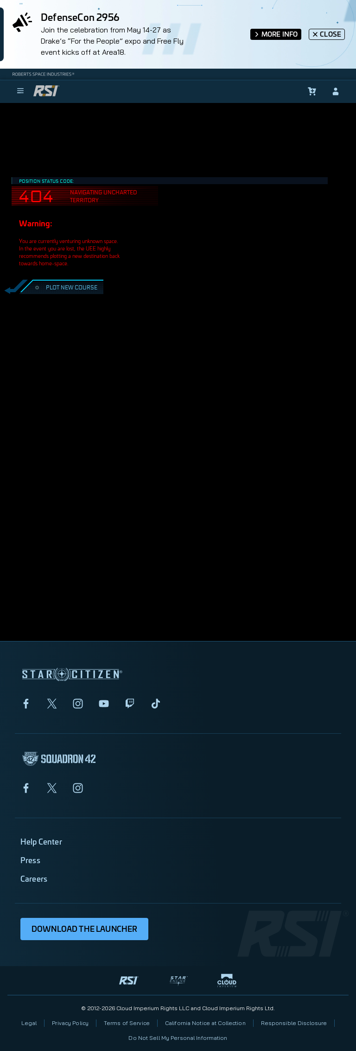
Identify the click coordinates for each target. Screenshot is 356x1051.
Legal (29, 1022)
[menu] (20, 91)
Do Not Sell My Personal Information (177, 1037)
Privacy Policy (70, 1022)
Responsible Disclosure (294, 1022)
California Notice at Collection (205, 1022)
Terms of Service (127, 1022)
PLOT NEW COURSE (65, 287)
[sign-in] (335, 91)
